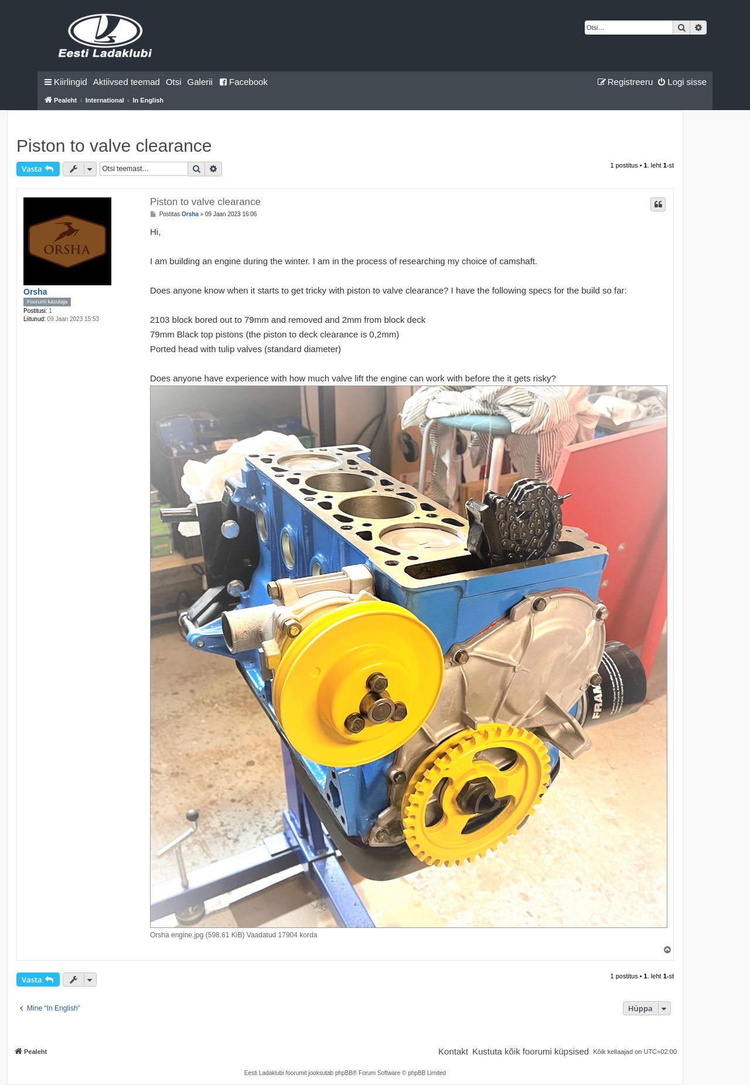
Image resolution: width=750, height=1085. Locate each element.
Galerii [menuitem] (200, 82)
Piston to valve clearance (114, 145)
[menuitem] (126, 82)
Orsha (35, 291)
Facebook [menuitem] (243, 82)
